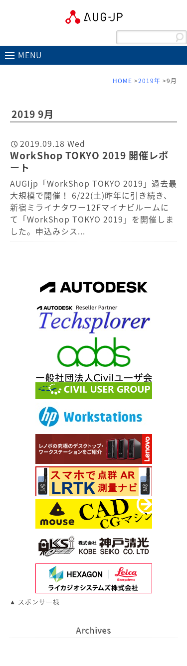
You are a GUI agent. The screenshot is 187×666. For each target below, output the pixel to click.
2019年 (149, 80)
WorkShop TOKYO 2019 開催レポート (89, 161)
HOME (122, 80)
